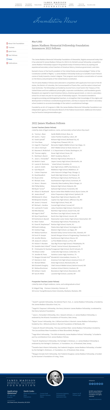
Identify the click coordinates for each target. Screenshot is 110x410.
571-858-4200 (11, 395)
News (10, 59)
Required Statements (95, 399)
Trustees (11, 47)
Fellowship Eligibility (62, 393)
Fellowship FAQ (60, 395)
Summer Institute (71, 4)
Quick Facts (12, 51)
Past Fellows (12, 55)
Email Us (9, 397)
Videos (42, 397)
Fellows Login (91, 5)
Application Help (61, 397)
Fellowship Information (28, 4)
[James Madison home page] (55, 5)
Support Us (76, 393)
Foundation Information (18, 4)
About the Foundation (16, 43)
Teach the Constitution (81, 4)
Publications (38, 5)
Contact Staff (44, 393)
